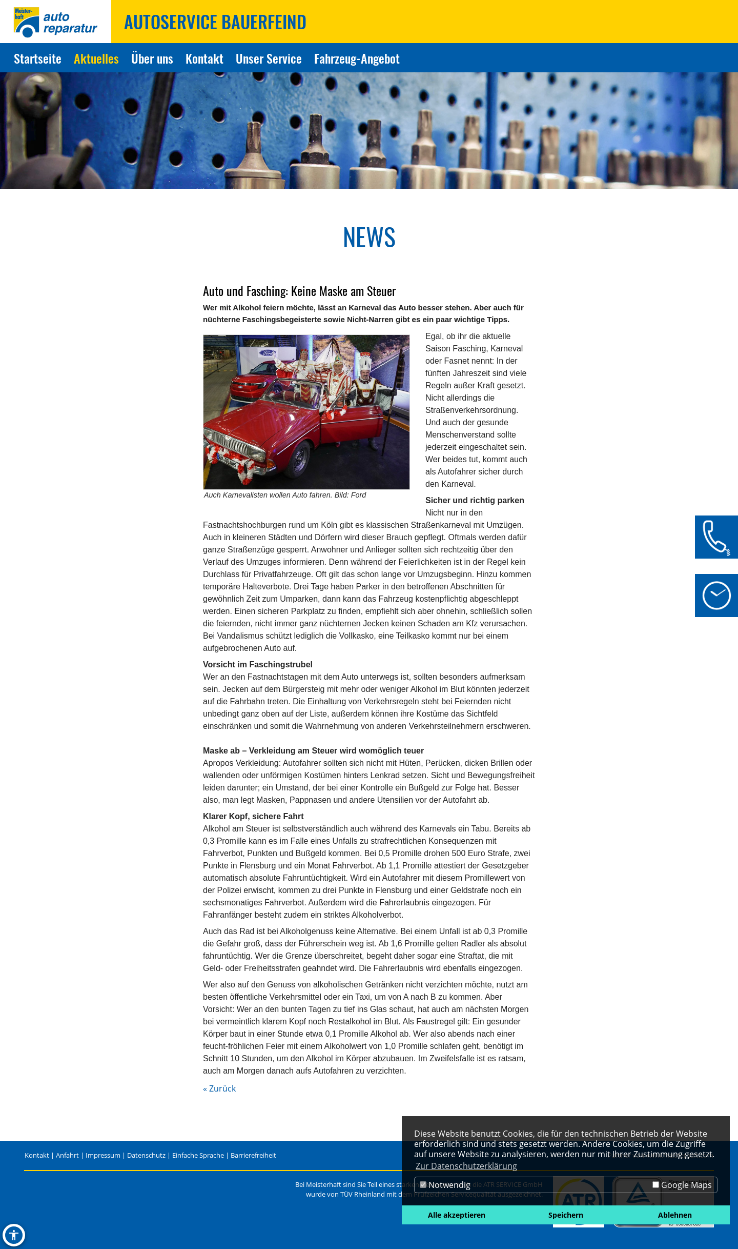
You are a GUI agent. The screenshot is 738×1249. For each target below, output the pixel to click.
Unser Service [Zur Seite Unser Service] (269, 58)
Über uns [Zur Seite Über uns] (152, 58)
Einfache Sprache (198, 1155)
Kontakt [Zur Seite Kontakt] (204, 58)
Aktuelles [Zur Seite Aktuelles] (96, 58)
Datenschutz (146, 1155)
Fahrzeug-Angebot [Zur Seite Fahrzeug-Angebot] (357, 58)
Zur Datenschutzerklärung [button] (466, 1166)
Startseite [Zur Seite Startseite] (37, 58)
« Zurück (219, 1088)
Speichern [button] (565, 1215)
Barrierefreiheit (253, 1155)
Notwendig (445, 1185)
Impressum (103, 1155)
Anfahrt (67, 1155)
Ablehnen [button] (675, 1215)
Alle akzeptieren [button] (456, 1215)
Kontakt (37, 1155)
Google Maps (682, 1185)
